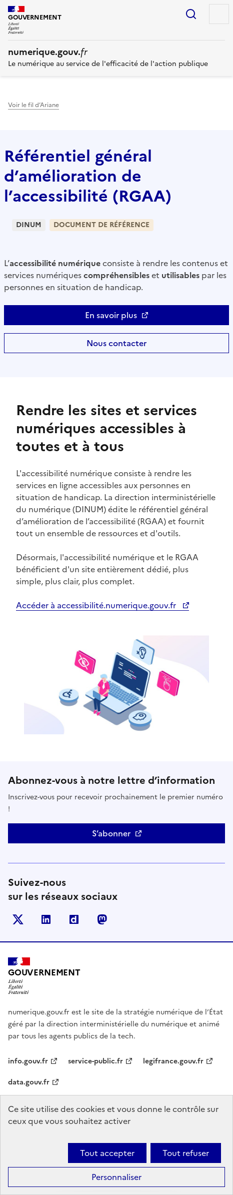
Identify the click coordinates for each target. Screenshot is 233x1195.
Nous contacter (116, 343)
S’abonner (111, 833)
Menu (219, 14)
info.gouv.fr (28, 1061)
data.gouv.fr (29, 1082)
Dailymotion (74, 919)
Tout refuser (185, 1153)
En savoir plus (111, 315)
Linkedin (46, 919)
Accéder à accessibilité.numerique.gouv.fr (97, 605)
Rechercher (191, 14)
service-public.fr (95, 1061)
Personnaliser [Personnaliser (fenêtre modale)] (117, 1177)
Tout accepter (107, 1153)
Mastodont (102, 919)
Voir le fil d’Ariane (33, 105)
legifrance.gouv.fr (173, 1061)
